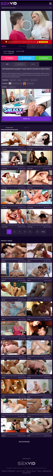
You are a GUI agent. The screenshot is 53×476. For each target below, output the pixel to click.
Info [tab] (7, 64)
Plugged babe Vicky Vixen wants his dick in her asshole (14, 356)
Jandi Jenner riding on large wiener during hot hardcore (39, 205)
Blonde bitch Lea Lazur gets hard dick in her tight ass (39, 317)
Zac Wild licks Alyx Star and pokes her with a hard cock (39, 147)
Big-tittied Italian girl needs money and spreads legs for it (39, 186)
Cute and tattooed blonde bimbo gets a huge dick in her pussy (14, 414)
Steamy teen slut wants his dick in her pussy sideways (14, 375)
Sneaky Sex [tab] (26, 127)
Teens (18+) (34, 80)
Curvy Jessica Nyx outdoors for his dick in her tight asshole (39, 434)
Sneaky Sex (12, 87)
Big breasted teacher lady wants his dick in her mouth (14, 259)
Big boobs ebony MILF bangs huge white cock (12, 147)
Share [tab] (33, 64)
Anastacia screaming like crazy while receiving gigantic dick (14, 225)
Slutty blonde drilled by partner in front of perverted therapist (39, 166)
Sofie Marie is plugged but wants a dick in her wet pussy (39, 298)
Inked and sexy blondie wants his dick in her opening (14, 317)
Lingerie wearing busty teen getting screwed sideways (39, 225)
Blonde (20, 80)
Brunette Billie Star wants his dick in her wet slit (38, 356)
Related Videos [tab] (9, 127)
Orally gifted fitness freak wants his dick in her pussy (14, 278)
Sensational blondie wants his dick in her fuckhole (13, 336)
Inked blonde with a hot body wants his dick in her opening (39, 278)
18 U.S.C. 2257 (20, 471)
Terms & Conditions (8, 471)
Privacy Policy (31, 471)
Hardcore (26, 80)
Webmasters (47, 471)
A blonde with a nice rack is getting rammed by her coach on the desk (14, 166)
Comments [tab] (20, 64)
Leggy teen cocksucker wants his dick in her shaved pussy (14, 395)
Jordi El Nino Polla (15, 83)
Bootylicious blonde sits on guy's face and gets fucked (14, 186)
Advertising (26, 473)
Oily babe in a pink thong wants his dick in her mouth (14, 434)
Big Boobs (13, 80)
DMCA (39, 471)
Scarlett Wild (28, 83)
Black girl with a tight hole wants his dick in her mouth (14, 298)
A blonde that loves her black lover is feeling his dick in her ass (39, 375)
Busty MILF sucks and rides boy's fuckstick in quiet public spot (14, 205)
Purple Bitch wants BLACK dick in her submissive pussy (39, 259)
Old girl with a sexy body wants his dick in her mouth (39, 395)
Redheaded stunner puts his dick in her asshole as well (39, 336)
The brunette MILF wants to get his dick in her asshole (39, 414)
